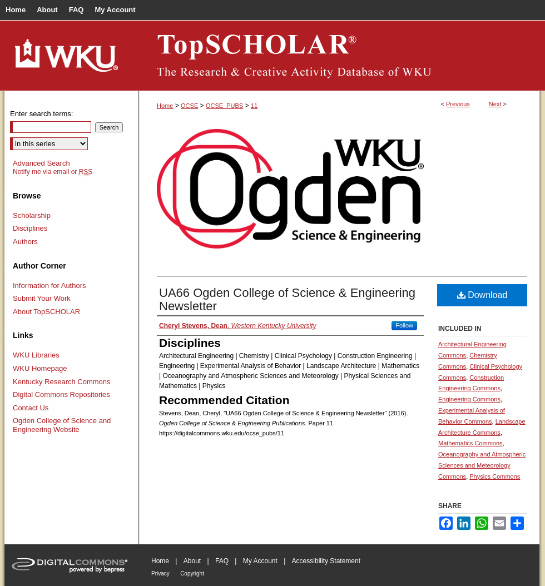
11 (254, 105)
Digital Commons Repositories (61, 394)
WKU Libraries (36, 355)
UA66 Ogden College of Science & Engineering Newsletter (287, 299)
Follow (404, 325)
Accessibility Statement (326, 561)
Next (495, 104)
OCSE (189, 105)
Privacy (160, 573)
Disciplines (30, 228)
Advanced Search (41, 163)
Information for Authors (49, 285)
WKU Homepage (40, 368)
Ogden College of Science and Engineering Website (62, 425)
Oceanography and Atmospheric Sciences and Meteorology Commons (482, 465)
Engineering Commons (469, 399)
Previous (458, 104)
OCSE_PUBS (224, 105)
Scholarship (32, 215)
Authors (25, 241)
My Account (260, 561)
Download (482, 295)
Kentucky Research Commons (62, 382)
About (192, 561)
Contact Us (30, 408)
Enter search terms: (41, 114)
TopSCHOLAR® (339, 56)
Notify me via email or (52, 172)
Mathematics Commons (470, 443)
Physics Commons (494, 476)
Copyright (192, 573)
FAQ (222, 561)
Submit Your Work (42, 298)
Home (165, 105)
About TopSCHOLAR (46, 311)
